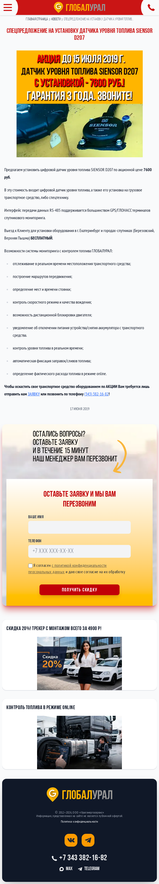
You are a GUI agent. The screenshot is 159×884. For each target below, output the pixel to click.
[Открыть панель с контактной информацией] (150, 7)
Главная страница (37, 19)
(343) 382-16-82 (96, 393)
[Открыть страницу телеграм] (88, 840)
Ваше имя (35, 517)
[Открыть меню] (9, 7)
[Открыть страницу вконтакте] (71, 840)
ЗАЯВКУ (34, 393)
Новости (56, 19)
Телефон (35, 541)
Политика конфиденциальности (79, 821)
